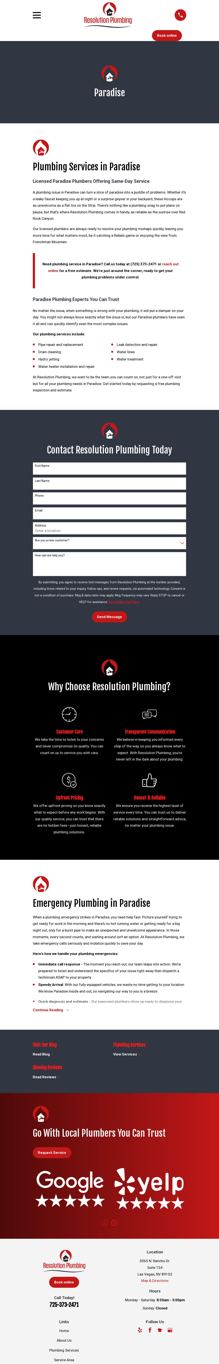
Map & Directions (155, 1281)
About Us (64, 1341)
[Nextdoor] (159, 1330)
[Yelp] (139, 1330)
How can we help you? (50, 555)
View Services (127, 1055)
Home (64, 1331)
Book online (167, 35)
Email (38, 510)
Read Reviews (46, 1077)
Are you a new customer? (52, 540)
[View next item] (114, 1223)
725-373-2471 (64, 1305)
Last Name (42, 481)
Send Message (109, 617)
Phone (39, 495)
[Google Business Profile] (169, 1330)
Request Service (52, 1153)
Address (40, 525)
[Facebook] (150, 1330)
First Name (42, 465)
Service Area (64, 1360)
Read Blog (43, 1055)
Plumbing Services (64, 1351)
